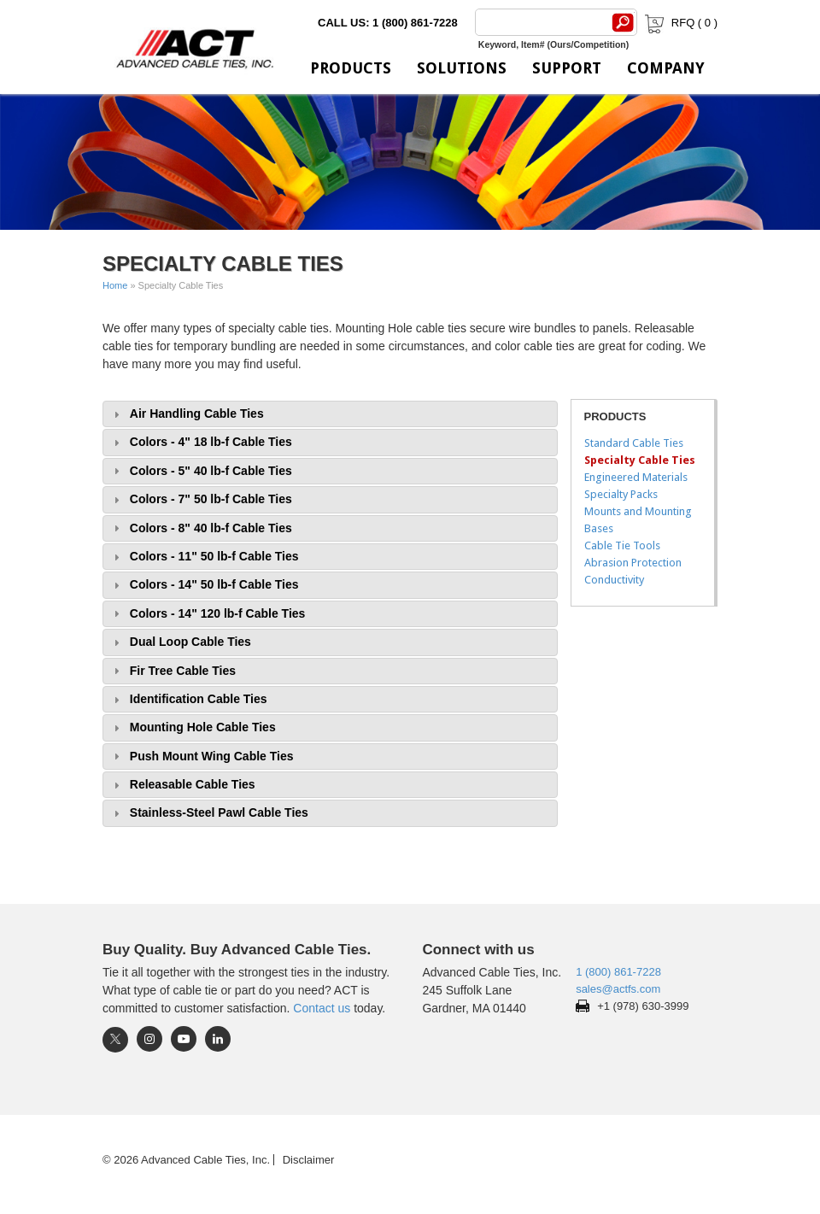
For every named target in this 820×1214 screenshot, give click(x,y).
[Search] (540, 22)
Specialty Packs (621, 494)
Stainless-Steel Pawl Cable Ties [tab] (208, 813)
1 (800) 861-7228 (618, 971)
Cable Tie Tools (622, 545)
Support (566, 68)
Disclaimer (309, 1159)
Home (114, 285)
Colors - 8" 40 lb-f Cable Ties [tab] (200, 528)
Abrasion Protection (633, 562)
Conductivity (614, 579)
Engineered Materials (636, 477)
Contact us (321, 1008)
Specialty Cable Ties (639, 460)
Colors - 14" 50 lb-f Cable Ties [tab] (204, 585)
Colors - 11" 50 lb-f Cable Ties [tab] (204, 556)
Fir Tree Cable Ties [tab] (172, 671)
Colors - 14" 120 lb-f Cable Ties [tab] (207, 614)
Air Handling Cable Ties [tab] (186, 414)
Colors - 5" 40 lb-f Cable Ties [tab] (200, 471)
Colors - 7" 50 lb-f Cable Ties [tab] (200, 499)
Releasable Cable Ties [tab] (182, 784)
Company (666, 68)
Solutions (462, 68)
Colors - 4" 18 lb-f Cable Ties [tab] (200, 442)
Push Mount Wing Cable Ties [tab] (201, 756)
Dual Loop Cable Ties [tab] (180, 642)
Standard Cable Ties (633, 443)
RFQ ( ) (679, 22)
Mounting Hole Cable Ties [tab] (192, 727)
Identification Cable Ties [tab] (188, 699)
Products (350, 68)
